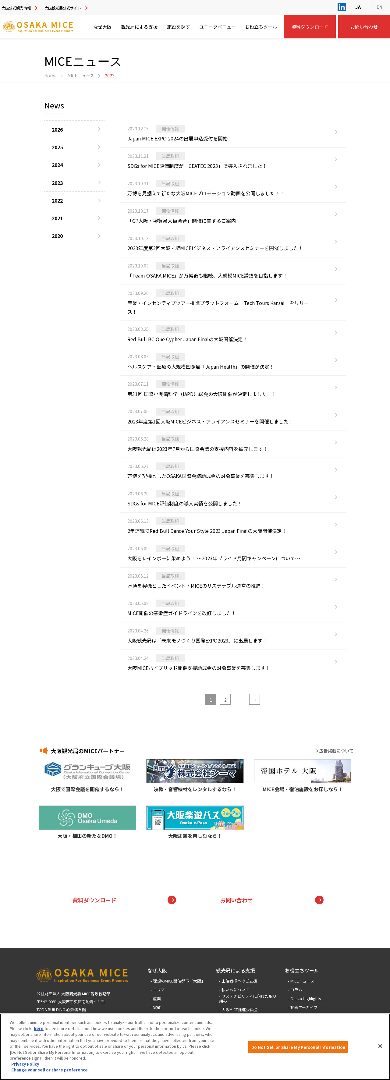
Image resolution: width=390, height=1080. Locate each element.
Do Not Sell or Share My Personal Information (298, 1047)
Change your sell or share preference (49, 1070)
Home (50, 76)
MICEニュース (80, 76)
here (39, 1029)
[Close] (380, 1046)
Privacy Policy (25, 1065)
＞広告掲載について (334, 751)
